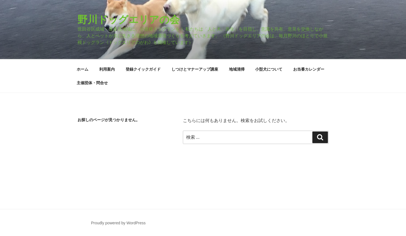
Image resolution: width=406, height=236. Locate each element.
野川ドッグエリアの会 (129, 19)
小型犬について (268, 69)
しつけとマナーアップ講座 (194, 69)
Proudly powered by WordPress (118, 223)
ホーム (82, 69)
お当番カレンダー (308, 69)
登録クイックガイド (143, 69)
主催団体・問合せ (92, 83)
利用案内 (107, 69)
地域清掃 (237, 69)
